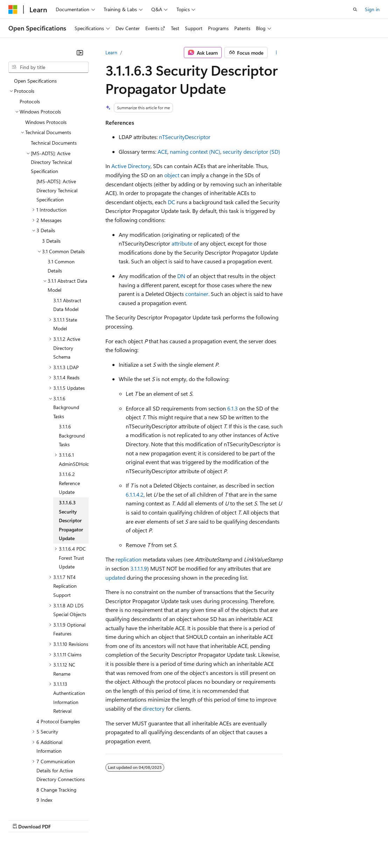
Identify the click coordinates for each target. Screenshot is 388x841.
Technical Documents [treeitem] (54, 97)
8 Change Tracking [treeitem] (56, 743)
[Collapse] (80, 52)
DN (181, 276)
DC (171, 202)
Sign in (372, 9)
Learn (111, 52)
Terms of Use (256, 819)
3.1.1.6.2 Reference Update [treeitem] (69, 437)
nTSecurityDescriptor (184, 136)
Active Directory (131, 166)
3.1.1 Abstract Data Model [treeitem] (67, 259)
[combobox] (48, 67)
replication (128, 559)
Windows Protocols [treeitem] (46, 76)
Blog (95, 819)
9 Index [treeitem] (44, 754)
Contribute (125, 819)
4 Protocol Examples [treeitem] (58, 675)
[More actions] (276, 52)
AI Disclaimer (22, 819)
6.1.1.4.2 (135, 494)
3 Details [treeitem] (51, 195)
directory (154, 708)
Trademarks (290, 819)
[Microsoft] (13, 9)
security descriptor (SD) (251, 151)
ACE (162, 151)
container (196, 293)
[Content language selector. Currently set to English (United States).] (40, 802)
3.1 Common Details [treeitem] (61, 220)
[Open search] (355, 9)
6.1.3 (232, 408)
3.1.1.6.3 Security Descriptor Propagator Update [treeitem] (71, 474)
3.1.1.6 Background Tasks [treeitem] (72, 389)
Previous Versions (63, 819)
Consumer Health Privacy (201, 819)
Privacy (153, 819)
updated (115, 577)
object (171, 175)
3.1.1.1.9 (138, 568)
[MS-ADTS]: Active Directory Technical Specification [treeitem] (56, 144)
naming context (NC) (195, 151)
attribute (182, 243)
